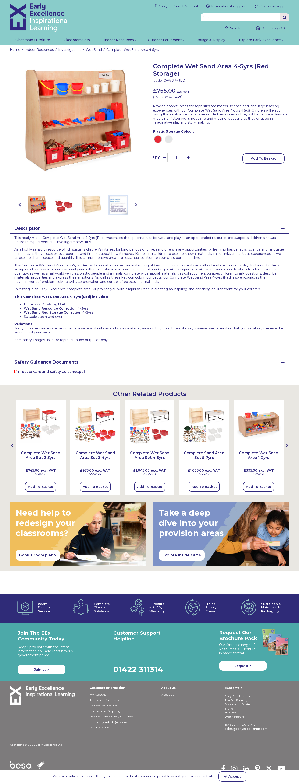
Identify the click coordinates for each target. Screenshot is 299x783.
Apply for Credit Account (177, 6)
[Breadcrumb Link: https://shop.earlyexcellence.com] (15, 49)
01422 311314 (138, 649)
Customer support (273, 6)
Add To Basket (263, 158)
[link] (74, 183)
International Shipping (105, 691)
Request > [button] (242, 646)
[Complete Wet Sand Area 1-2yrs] (258, 424)
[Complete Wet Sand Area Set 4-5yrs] (149, 458)
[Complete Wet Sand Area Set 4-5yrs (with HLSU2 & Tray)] (149, 424)
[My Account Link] (229, 28)
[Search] (240, 17)
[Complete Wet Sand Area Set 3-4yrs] (95, 458)
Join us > (41, 650)
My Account (98, 675)
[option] (78, 120)
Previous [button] (20, 205)
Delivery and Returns (104, 686)
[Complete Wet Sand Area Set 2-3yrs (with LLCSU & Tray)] (40, 424)
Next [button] (136, 205)
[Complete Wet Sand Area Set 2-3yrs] (40, 458)
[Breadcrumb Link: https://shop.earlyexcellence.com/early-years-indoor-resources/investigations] (69, 49)
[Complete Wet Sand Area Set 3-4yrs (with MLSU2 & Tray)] (95, 424)
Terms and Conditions (104, 680)
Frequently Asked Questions (108, 702)
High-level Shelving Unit (44, 304)
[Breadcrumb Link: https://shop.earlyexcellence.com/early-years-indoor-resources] (39, 49)
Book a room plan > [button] (38, 555)
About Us (167, 675)
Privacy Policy (99, 708)
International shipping (228, 6)
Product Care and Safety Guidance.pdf (49, 372)
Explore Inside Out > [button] (181, 555)
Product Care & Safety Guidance (111, 697)
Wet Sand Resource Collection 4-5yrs (56, 308)
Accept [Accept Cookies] (232, 776)
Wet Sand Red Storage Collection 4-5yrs (58, 312)
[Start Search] (284, 17)
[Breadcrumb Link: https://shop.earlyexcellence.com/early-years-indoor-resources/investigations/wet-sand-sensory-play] (94, 49)
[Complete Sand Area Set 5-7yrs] (204, 424)
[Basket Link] (269, 28)
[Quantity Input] (176, 157)
